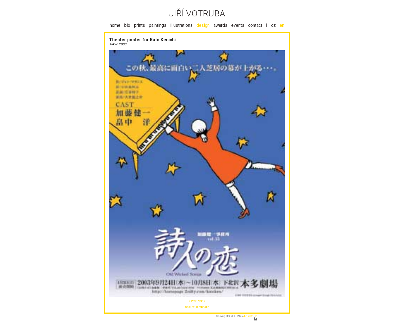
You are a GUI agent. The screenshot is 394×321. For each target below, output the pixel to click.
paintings (157, 25)
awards (220, 25)
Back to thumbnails (197, 306)
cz (273, 25)
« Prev (192, 300)
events (237, 25)
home (115, 25)
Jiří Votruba (250, 315)
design (203, 25)
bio (127, 25)
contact (255, 25)
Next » (201, 300)
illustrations (181, 25)
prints (139, 25)
